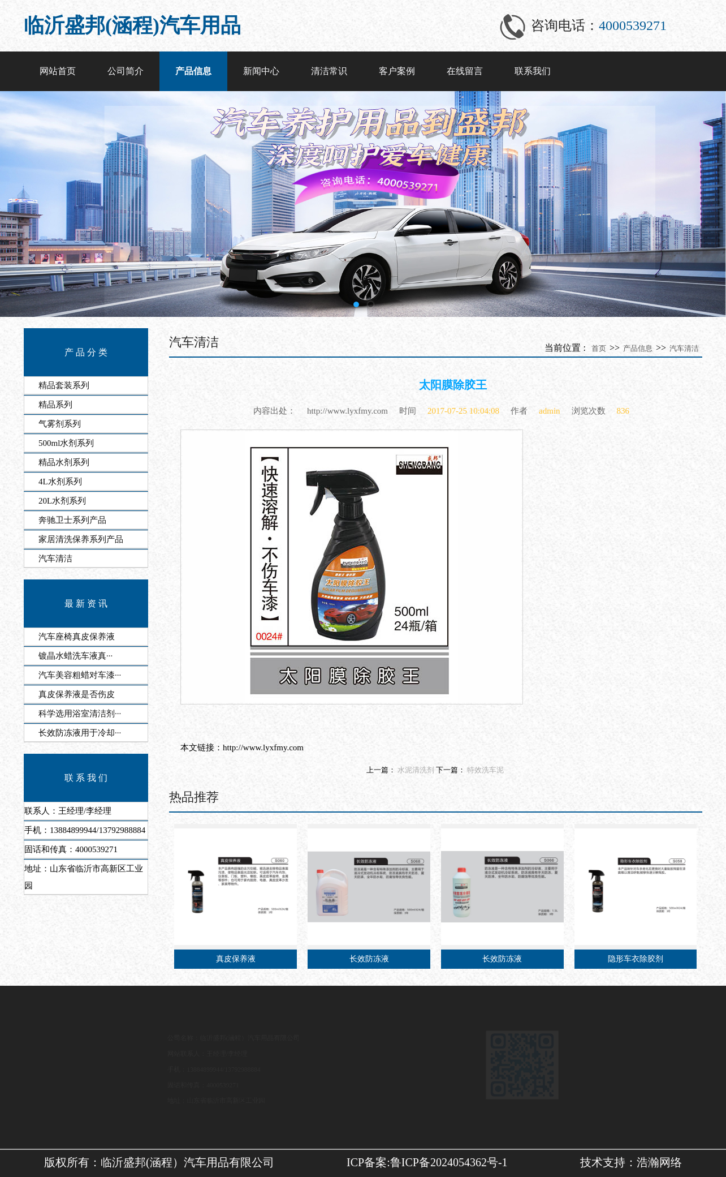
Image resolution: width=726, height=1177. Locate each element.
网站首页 (58, 71)
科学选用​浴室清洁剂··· (79, 713)
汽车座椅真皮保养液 (76, 636)
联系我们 (533, 71)
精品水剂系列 (63, 462)
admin (549, 410)
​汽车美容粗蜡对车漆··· (79, 675)
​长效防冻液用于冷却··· (79, 732)
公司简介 (125, 71)
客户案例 (397, 71)
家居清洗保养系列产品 (80, 539)
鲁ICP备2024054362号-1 (449, 1162)
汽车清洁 (55, 558)
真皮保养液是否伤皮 (76, 694)
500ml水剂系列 (66, 443)
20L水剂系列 (62, 500)
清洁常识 (329, 71)
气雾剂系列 (59, 423)
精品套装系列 (63, 385)
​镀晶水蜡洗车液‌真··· (75, 655)
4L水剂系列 (60, 481)
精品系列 (55, 404)
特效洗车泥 (485, 770)
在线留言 (465, 71)
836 (623, 410)
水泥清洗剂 (415, 770)
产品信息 (193, 71)
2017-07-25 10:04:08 (463, 410)
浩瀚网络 (659, 1162)
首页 (598, 348)
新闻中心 (261, 71)
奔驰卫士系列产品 (72, 520)
